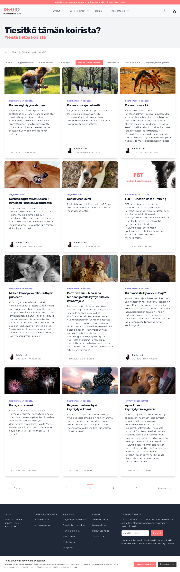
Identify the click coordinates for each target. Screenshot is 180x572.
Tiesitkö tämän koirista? (34, 52)
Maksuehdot (99, 525)
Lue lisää (73, 567)
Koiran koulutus (132, 62)
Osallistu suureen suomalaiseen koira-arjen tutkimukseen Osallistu (90, 2)
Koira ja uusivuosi (21, 405)
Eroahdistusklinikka (74, 525)
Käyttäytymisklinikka (74, 519)
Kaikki (9, 62)
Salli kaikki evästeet (145, 564)
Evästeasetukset (167, 564)
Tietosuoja (98, 536)
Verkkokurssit (41, 519)
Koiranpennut (46, 62)
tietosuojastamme (165, 544)
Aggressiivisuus (26, 62)
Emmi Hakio (80, 148)
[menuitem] (174, 11)
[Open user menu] (174, 11)
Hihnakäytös (65, 62)
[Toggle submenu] (57, 11)
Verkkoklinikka (71, 531)
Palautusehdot (100, 531)
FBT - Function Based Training (145, 199)
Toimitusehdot (100, 519)
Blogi (14, 52)
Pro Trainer (69, 536)
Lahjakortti (69, 547)
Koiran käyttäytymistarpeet (27, 105)
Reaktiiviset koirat (79, 199)
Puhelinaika (69, 542)
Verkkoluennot (42, 525)
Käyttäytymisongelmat (157, 62)
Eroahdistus (113, 62)
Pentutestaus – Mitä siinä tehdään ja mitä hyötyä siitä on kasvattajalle (88, 297)
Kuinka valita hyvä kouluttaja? (145, 293)
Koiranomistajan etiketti (83, 105)
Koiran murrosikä (136, 105)
